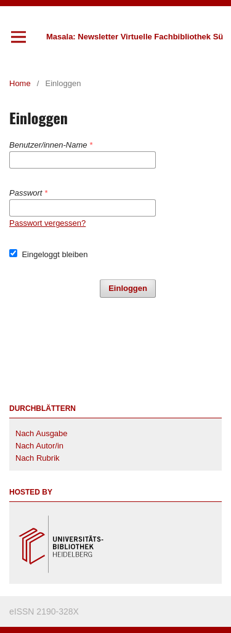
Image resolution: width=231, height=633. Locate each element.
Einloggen (127, 288)
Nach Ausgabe (41, 433)
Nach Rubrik (37, 458)
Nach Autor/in (39, 445)
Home (20, 83)
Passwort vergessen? (47, 223)
